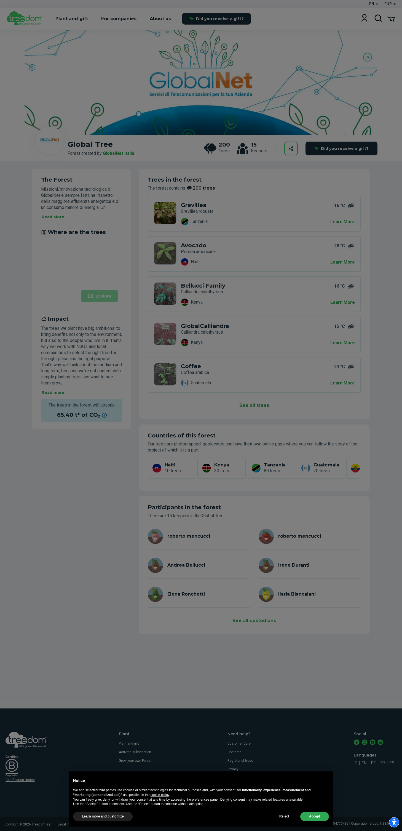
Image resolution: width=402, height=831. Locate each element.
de (373, 763)
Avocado (194, 245)
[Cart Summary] (391, 18)
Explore (99, 296)
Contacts (234, 752)
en (364, 763)
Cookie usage (237, 778)
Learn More (342, 221)
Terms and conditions (103, 824)
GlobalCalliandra (205, 326)
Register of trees (240, 761)
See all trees (254, 405)
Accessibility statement (245, 795)
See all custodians (254, 620)
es (392, 763)
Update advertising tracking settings (186, 824)
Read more (53, 392)
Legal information (71, 824)
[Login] (364, 18)
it (355, 763)
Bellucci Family (203, 285)
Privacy (232, 769)
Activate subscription (135, 752)
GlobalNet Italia (118, 153)
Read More (53, 216)
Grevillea (194, 205)
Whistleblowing (239, 786)
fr (382, 763)
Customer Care (239, 743)
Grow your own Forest (135, 761)
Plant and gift (129, 743)
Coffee (191, 366)
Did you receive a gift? (216, 18)
